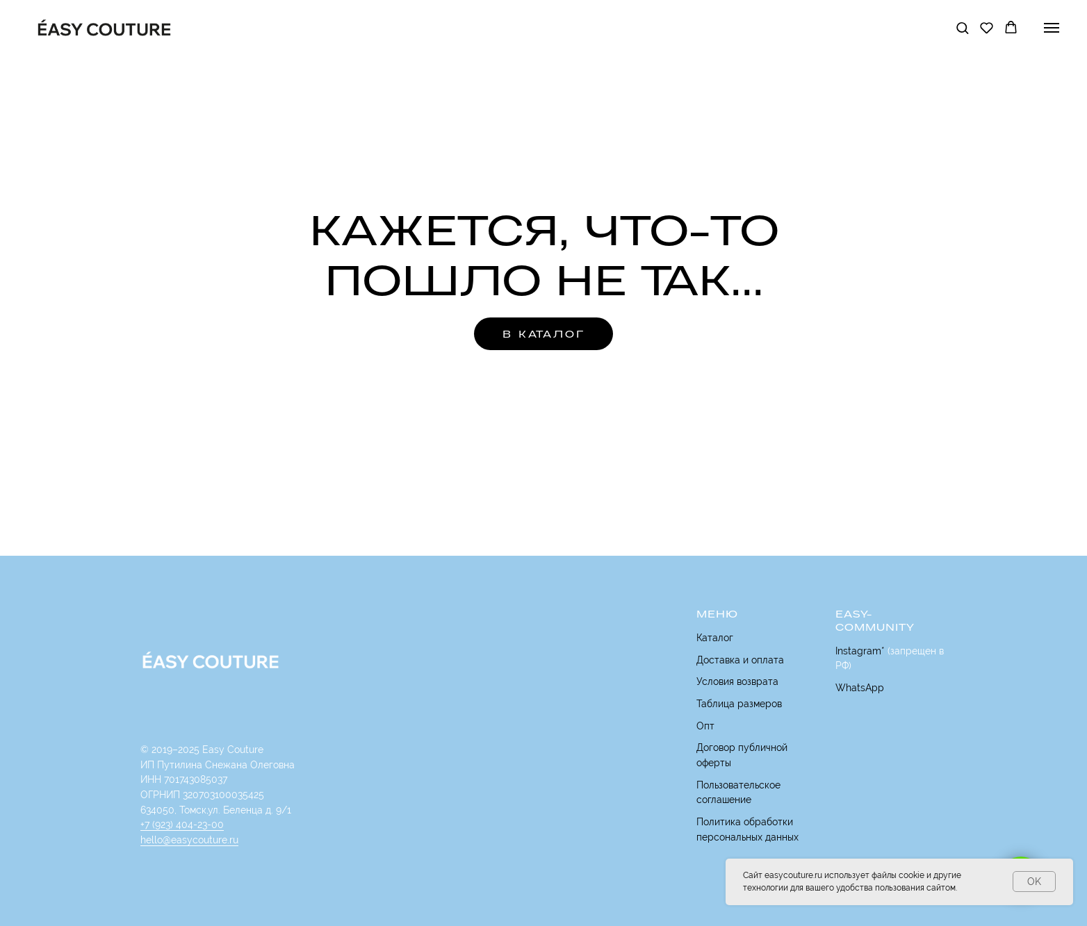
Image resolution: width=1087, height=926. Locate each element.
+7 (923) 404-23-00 (182, 824)
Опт (705, 725)
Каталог (714, 637)
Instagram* (860, 650)
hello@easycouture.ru (189, 839)
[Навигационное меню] (1051, 28)
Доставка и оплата (740, 659)
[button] (962, 27)
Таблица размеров (739, 703)
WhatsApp (859, 687)
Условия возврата (737, 681)
